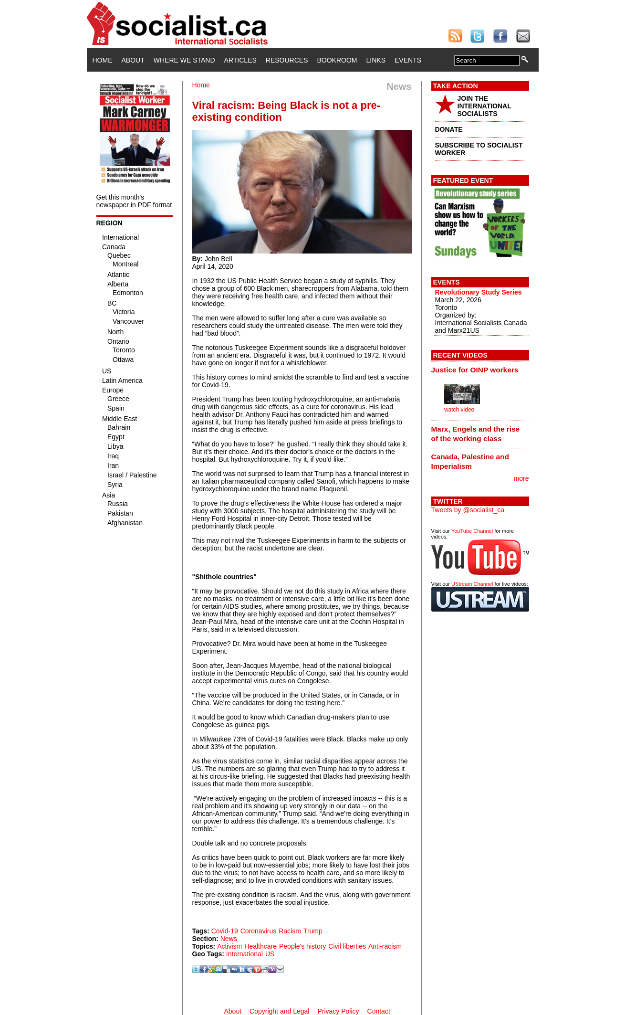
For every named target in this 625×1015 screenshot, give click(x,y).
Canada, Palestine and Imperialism (470, 461)
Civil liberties (347, 946)
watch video (459, 409)
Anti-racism (385, 946)
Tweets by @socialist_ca (468, 510)
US (269, 954)
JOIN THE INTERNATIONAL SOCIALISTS (484, 106)
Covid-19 (224, 931)
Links (375, 60)
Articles (240, 60)
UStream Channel (472, 584)
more (521, 478)
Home (103, 60)
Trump (313, 931)
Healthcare (260, 946)
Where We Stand (184, 60)
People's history (302, 946)
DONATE (449, 129)
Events (408, 60)
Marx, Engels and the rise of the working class (475, 434)
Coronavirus (258, 931)
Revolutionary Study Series (478, 292)
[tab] (480, 369)
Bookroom (337, 60)
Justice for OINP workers (475, 370)
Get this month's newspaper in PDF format (134, 201)
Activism (229, 946)
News (228, 938)
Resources (287, 60)
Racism (290, 931)
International (244, 954)
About (133, 60)
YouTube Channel (472, 531)
